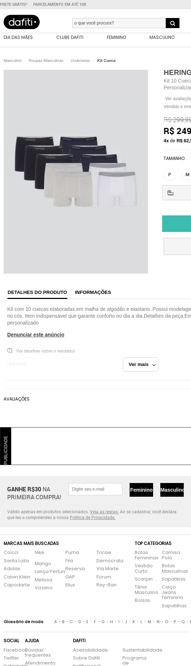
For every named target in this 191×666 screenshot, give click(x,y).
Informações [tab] (93, 292)
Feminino (141, 490)
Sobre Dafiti (86, 658)
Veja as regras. (104, 511)
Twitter (11, 658)
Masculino (172, 490)
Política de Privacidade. (93, 517)
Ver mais (142, 364)
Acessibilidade (90, 650)
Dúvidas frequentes (38, 653)
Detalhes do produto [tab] (37, 292)
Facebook (11, 650)
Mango (43, 564)
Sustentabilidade (136, 650)
